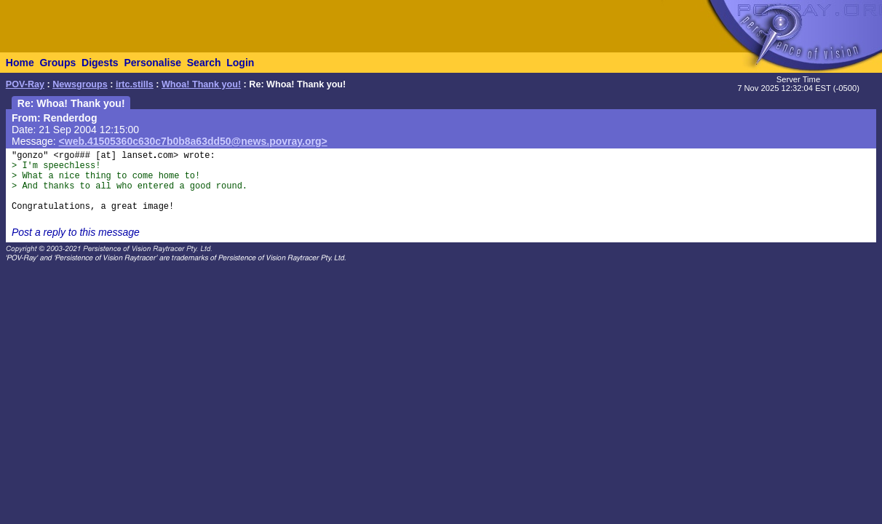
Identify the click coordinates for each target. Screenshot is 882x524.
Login (240, 62)
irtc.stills (135, 84)
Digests (100, 62)
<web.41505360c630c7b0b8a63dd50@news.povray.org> (193, 141)
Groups (57, 62)
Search (204, 62)
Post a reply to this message (76, 232)
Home (20, 62)
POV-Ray (25, 84)
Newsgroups (80, 84)
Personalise (152, 62)
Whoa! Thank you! (201, 84)
